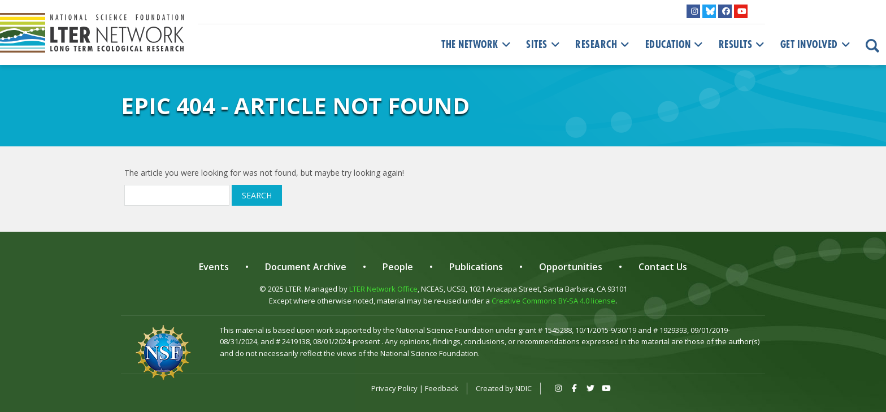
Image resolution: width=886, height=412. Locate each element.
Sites (544, 45)
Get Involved (816, 45)
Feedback (441, 388)
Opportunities (570, 267)
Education (675, 45)
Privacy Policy (394, 388)
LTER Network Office (383, 289)
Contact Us (663, 267)
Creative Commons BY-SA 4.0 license (553, 301)
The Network (477, 45)
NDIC (523, 388)
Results (743, 45)
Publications (476, 267)
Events (214, 267)
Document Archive (305, 267)
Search (257, 195)
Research (603, 45)
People (398, 267)
